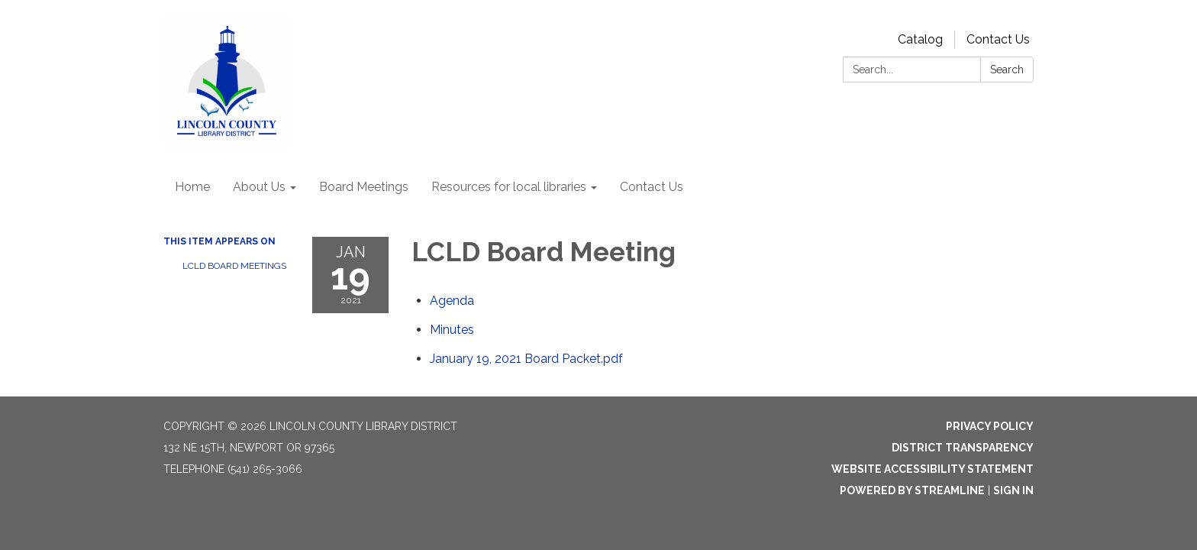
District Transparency (963, 448)
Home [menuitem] (192, 187)
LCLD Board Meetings (234, 265)
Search (1007, 69)
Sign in (1013, 490)
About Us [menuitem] (259, 187)
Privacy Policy (990, 426)
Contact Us (998, 39)
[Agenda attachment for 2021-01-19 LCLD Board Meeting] (452, 300)
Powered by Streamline (912, 490)
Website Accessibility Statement (932, 469)
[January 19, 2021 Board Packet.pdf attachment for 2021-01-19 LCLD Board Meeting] (526, 358)
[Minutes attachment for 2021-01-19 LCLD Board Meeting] (452, 329)
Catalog (920, 39)
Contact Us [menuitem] (651, 187)
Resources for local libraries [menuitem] (508, 187)
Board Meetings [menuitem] (363, 187)
